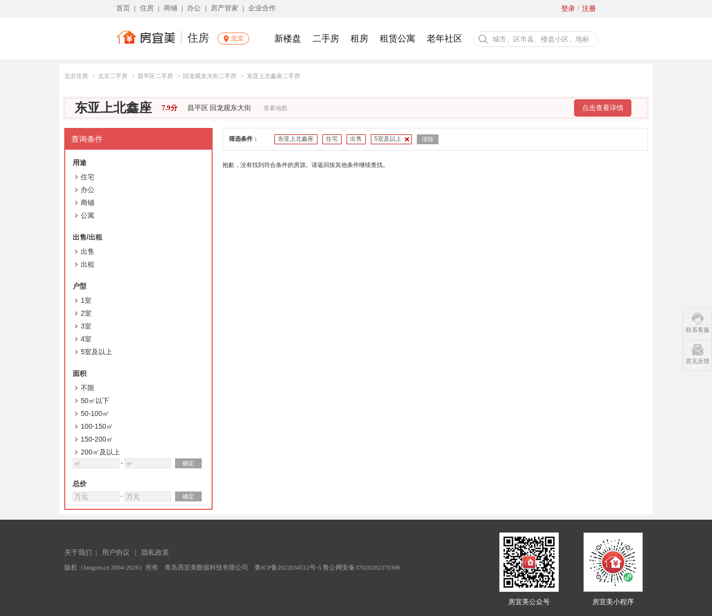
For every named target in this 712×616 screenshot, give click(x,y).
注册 (589, 8)
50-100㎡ (95, 413)
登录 (568, 8)
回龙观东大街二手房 (209, 76)
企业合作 (262, 8)
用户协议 (116, 552)
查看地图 (275, 108)
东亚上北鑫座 (113, 108)
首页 (123, 8)
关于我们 (78, 552)
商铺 (171, 8)
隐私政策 (155, 552)
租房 (359, 38)
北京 (237, 38)
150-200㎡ (97, 439)
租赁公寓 (397, 38)
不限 (87, 388)
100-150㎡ (97, 426)
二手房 (325, 38)
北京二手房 (113, 76)
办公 (194, 8)
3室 (86, 326)
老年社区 (444, 38)
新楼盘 (287, 38)
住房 (147, 8)
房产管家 (224, 8)
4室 (86, 339)
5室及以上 (96, 352)
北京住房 (76, 76)
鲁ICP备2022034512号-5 (288, 567)
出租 (87, 264)
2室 (86, 313)
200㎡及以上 (100, 452)
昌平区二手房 (155, 76)
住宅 (87, 177)
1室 (86, 300)
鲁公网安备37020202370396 (361, 567)
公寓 (87, 215)
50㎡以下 (95, 401)
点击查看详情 (602, 108)
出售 (87, 251)
